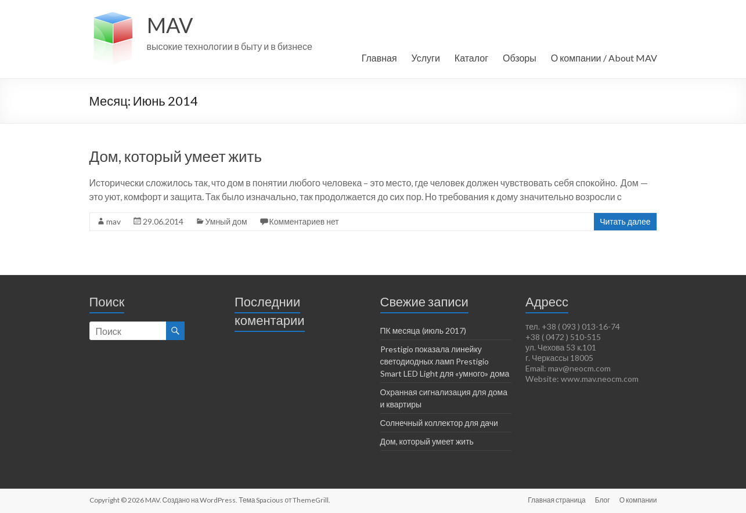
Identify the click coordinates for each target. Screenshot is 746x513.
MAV (170, 25)
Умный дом (226, 221)
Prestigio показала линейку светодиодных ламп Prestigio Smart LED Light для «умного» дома (445, 361)
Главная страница (556, 500)
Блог (602, 500)
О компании (638, 500)
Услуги (426, 57)
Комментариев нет (304, 221)
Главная (379, 57)
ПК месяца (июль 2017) (423, 330)
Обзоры (519, 57)
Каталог (471, 57)
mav (113, 221)
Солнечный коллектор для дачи (439, 423)
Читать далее (625, 221)
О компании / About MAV (604, 57)
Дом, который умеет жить (175, 156)
